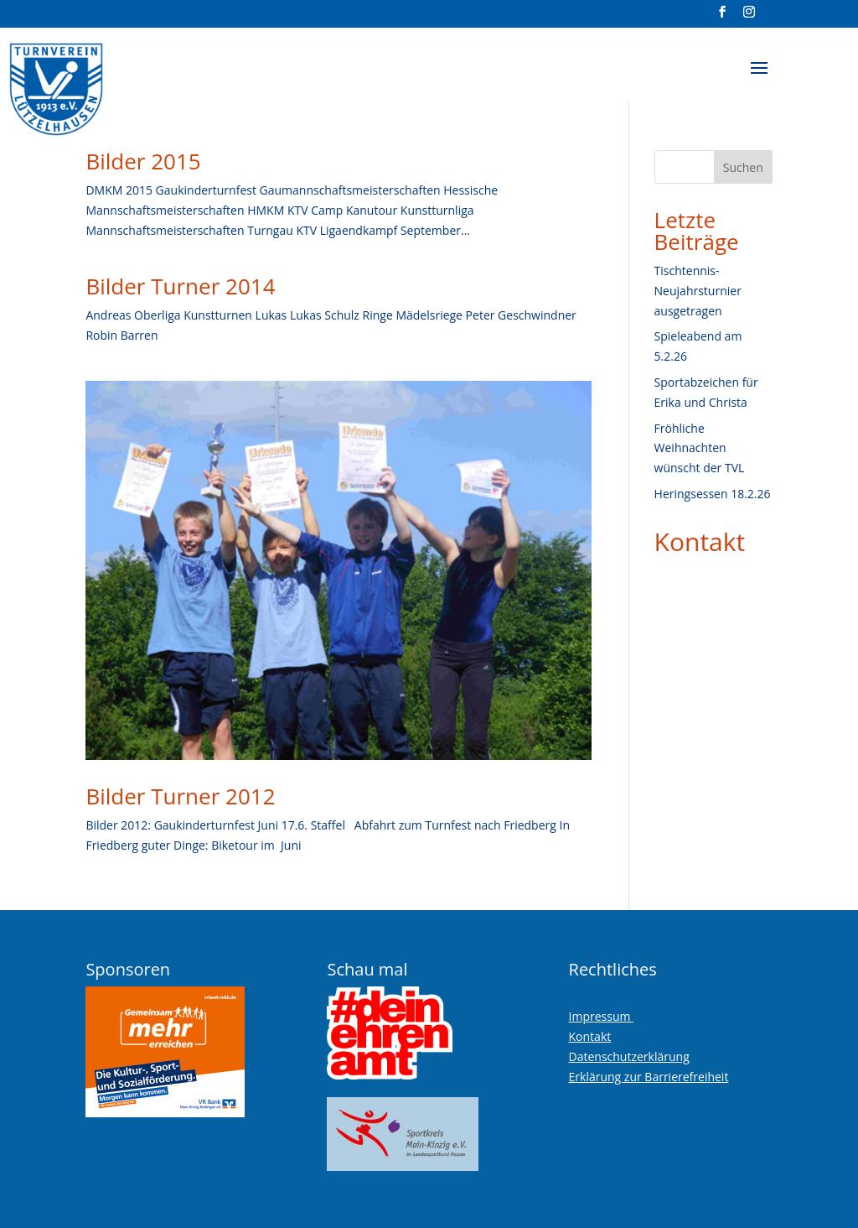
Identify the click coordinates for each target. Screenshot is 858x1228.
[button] (759, 78)
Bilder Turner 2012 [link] (180, 796)
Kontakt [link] (700, 541)
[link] (98, 83)
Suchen (743, 167)
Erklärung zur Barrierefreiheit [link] (649, 1077)
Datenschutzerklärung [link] (629, 1056)
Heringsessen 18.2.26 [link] (712, 494)
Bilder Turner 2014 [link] (180, 286)
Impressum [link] (601, 1016)
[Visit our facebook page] (722, 17)
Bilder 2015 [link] (142, 161)
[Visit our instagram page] (749, 17)
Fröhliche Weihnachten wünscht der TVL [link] (699, 448)
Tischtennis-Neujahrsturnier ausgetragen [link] (698, 291)
